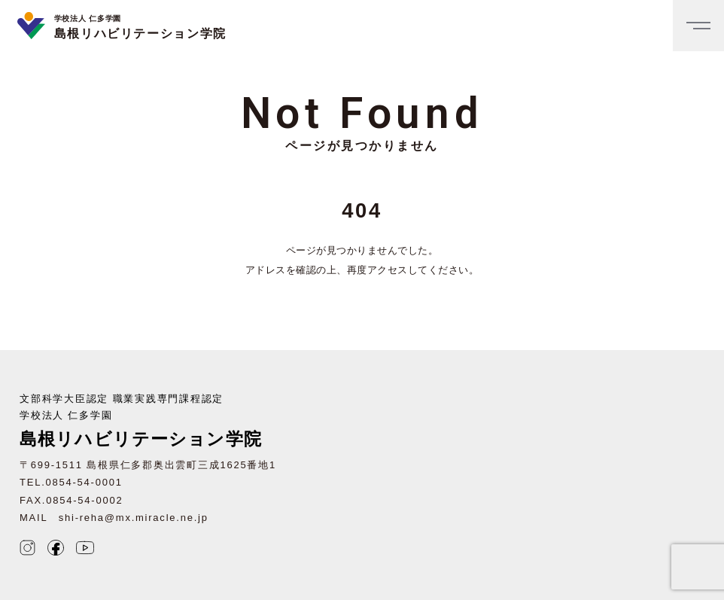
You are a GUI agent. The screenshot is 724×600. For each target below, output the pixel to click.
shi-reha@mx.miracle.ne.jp (133, 517)
